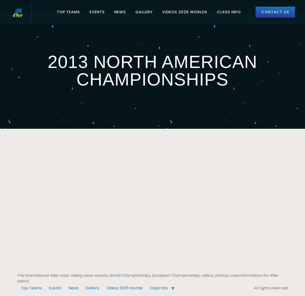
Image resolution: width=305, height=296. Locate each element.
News (120, 12)
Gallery (144, 12)
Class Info (229, 12)
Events (97, 12)
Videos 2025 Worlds (184, 12)
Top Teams (68, 12)
